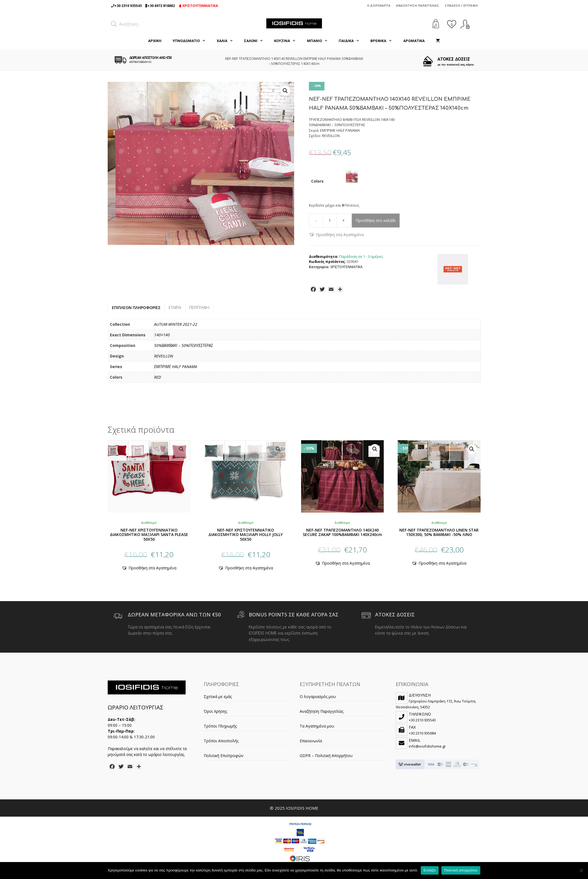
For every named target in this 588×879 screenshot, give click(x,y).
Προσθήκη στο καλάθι (376, 222)
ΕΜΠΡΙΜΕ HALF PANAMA (175, 368)
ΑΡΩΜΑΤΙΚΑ (414, 41)
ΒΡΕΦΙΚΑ (383, 41)
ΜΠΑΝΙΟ (320, 41)
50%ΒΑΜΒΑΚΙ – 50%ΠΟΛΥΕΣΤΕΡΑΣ (183, 347)
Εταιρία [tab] (175, 309)
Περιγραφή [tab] (199, 309)
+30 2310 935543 (128, 5)
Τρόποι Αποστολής (221, 743)
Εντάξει (430, 870)
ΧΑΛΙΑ (227, 41)
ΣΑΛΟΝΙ (256, 41)
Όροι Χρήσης (215, 713)
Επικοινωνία (311, 743)
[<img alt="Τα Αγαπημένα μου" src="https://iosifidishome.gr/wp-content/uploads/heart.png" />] (451, 24)
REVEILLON (163, 358)
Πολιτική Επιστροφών (223, 757)
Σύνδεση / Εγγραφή (461, 5)
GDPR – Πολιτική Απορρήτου (326, 757)
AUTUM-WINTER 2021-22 (175, 326)
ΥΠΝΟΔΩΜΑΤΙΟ (192, 41)
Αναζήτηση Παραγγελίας (417, 5)
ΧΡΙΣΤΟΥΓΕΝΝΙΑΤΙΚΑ (198, 5)
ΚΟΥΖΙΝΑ (287, 41)
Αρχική (154, 41)
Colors (317, 182)
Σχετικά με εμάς (218, 698)
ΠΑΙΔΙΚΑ (352, 41)
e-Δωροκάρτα (378, 5)
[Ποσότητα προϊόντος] (330, 223)
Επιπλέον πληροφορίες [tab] (136, 309)
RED (157, 379)
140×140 (162, 337)
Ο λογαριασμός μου (318, 698)
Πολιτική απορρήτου (461, 870)
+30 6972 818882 (161, 5)
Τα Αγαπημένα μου (317, 728)
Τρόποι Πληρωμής (220, 728)
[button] (285, 91)
